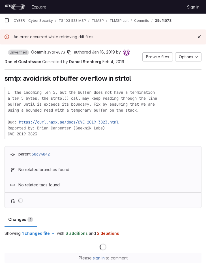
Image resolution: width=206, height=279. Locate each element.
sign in (99, 257)
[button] (18, 52)
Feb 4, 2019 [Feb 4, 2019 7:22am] (113, 61)
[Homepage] (15, 6)
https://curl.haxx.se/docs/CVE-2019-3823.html (69, 122)
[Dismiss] (199, 36)
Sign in (193, 7)
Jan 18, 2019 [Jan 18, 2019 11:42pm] (103, 52)
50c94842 (41, 154)
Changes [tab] (20, 219)
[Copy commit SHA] (69, 52)
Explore (39, 7)
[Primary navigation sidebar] (6, 20)
